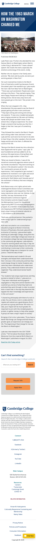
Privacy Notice (18, 523)
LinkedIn (18, 463)
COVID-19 (17, 492)
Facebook (18, 445)
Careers (18, 485)
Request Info (18, 380)
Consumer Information (18, 531)
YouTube (18, 459)
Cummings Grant (18, 489)
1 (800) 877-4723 (18, 440)
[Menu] (32, 3)
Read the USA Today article (10, 342)
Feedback (18, 535)
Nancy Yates (18, 514)
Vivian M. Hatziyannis (18, 507)
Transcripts (18, 487)
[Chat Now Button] (29, 536)
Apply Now (18, 387)
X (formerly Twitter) (18, 449)
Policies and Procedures (17, 527)
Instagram (18, 454)
